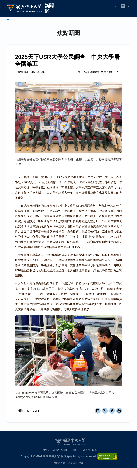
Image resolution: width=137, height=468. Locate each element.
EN (127, 6)
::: (115, 6)
